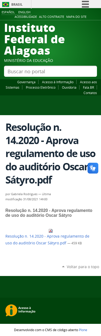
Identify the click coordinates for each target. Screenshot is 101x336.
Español (8, 12)
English (24, 12)
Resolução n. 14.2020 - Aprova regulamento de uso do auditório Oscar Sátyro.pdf (47, 237)
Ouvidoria (69, 87)
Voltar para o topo (83, 266)
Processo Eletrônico (40, 87)
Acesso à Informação (58, 82)
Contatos (90, 93)
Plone (83, 330)
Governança (26, 82)
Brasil (17, 4)
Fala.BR (88, 87)
